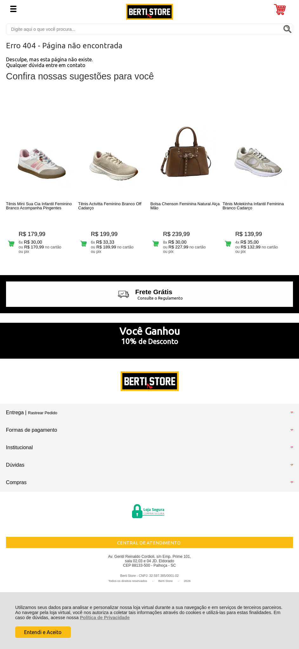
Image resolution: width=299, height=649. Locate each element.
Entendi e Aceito (43, 632)
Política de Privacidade (105, 617)
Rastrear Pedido (42, 412)
